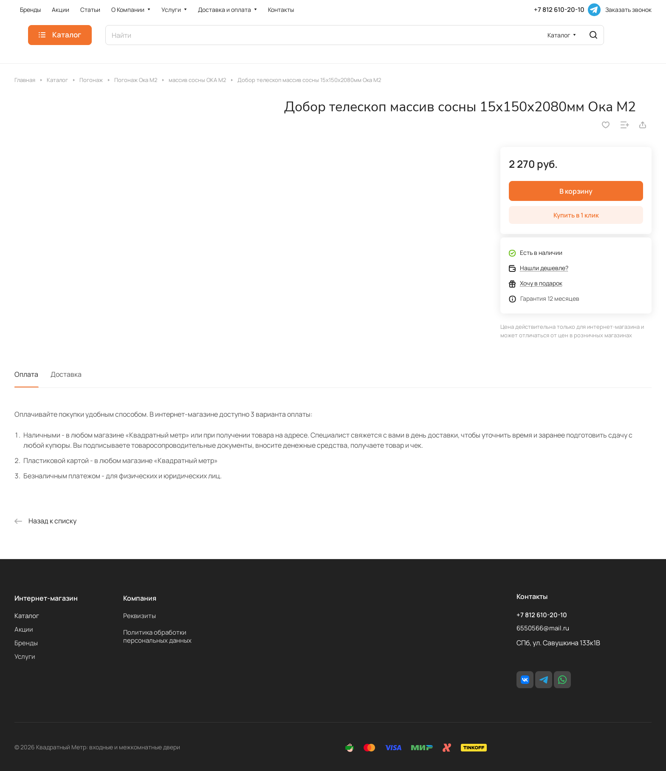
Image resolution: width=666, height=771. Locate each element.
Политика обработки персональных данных (157, 636)
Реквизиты (139, 615)
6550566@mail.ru (542, 628)
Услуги (24, 656)
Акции (23, 629)
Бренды (26, 642)
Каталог (26, 615)
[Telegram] (594, 9)
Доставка (66, 374)
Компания (139, 598)
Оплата (26, 374)
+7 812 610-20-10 (559, 10)
